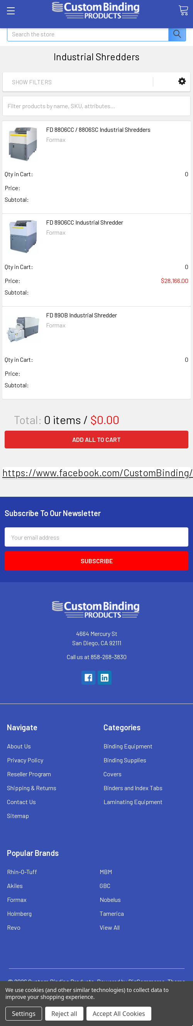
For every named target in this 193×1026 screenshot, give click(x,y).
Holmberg (19, 913)
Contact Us (21, 801)
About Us (19, 746)
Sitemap (18, 815)
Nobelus (110, 899)
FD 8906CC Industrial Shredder (84, 222)
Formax (17, 899)
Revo (13, 927)
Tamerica (112, 913)
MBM (106, 871)
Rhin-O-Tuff (22, 871)
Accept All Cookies (119, 1013)
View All (110, 927)
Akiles (15, 885)
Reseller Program (29, 773)
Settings (24, 1013)
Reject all (64, 1013)
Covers (112, 773)
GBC (105, 885)
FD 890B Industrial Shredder (81, 315)
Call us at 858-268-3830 (97, 656)
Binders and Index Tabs (133, 787)
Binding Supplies (124, 760)
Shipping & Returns (31, 787)
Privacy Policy (25, 760)
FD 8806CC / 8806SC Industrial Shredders (98, 129)
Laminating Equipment (133, 801)
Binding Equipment (127, 746)
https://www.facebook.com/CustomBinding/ (97, 472)
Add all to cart (96, 439)
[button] (182, 81)
